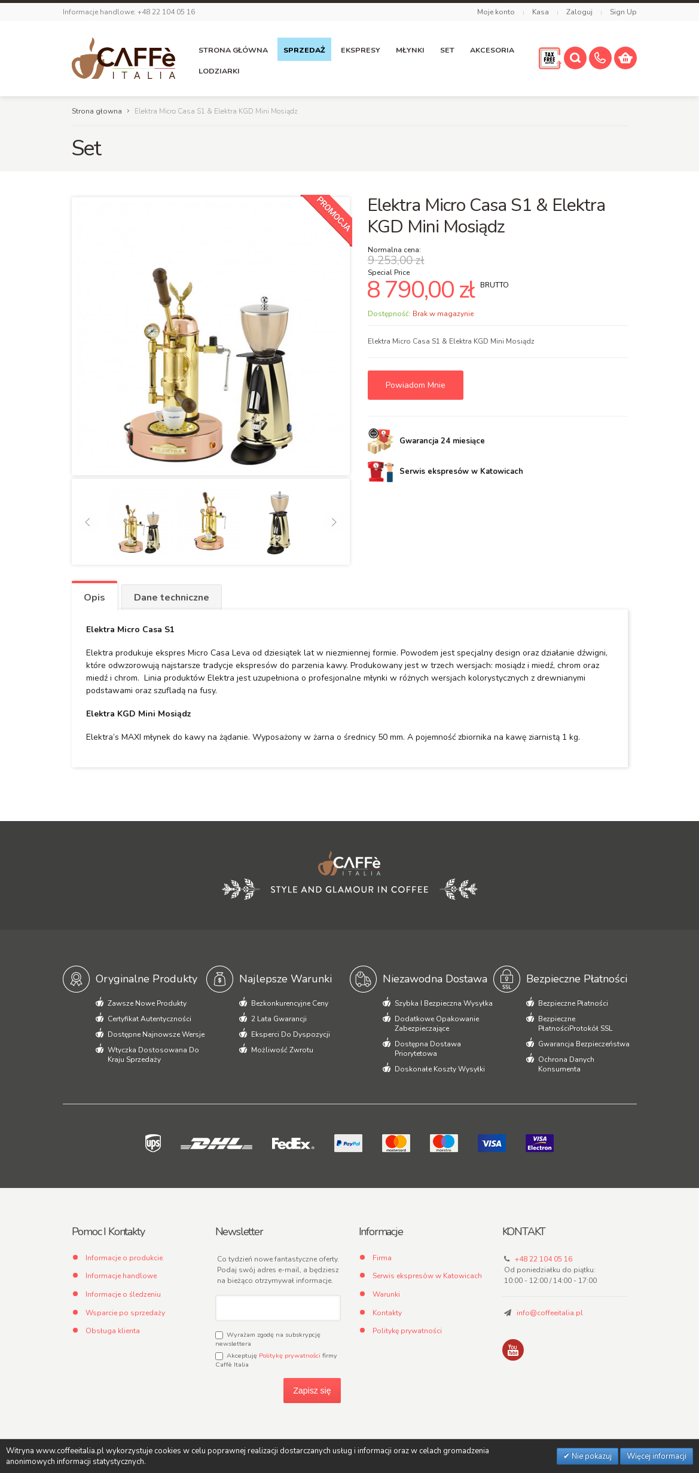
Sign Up (623, 12)
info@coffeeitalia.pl (550, 1313)
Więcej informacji (656, 1456)
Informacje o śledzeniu (123, 1294)
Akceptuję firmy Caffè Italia (276, 1360)
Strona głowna (97, 111)
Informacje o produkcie (124, 1258)
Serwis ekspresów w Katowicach (427, 1276)
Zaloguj (579, 12)
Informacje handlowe (121, 1276)
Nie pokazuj (591, 1456)
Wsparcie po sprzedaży (125, 1313)
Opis (94, 597)
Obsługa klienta (113, 1331)
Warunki (386, 1294)
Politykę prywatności (289, 1355)
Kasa (540, 12)
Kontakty (387, 1313)
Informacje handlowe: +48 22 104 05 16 (129, 12)
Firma (382, 1258)
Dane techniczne (171, 597)
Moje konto (496, 12)
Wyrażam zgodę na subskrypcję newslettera (267, 1339)
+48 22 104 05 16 (543, 1259)
